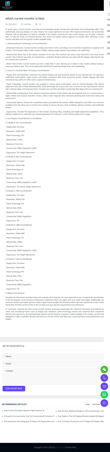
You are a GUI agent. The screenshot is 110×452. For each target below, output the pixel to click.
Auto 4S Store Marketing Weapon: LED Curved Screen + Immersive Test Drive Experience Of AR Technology (83, 411)
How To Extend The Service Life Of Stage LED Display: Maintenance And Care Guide (83, 421)
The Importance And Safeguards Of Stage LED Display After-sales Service (29, 421)
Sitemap (61, 447)
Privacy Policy (70, 447)
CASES (87, 404)
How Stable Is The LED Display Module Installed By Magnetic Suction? (83, 416)
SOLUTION (96, 404)
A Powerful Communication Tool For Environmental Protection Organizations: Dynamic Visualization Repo (29, 416)
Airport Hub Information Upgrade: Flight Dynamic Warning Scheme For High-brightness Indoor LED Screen (24, 411)
